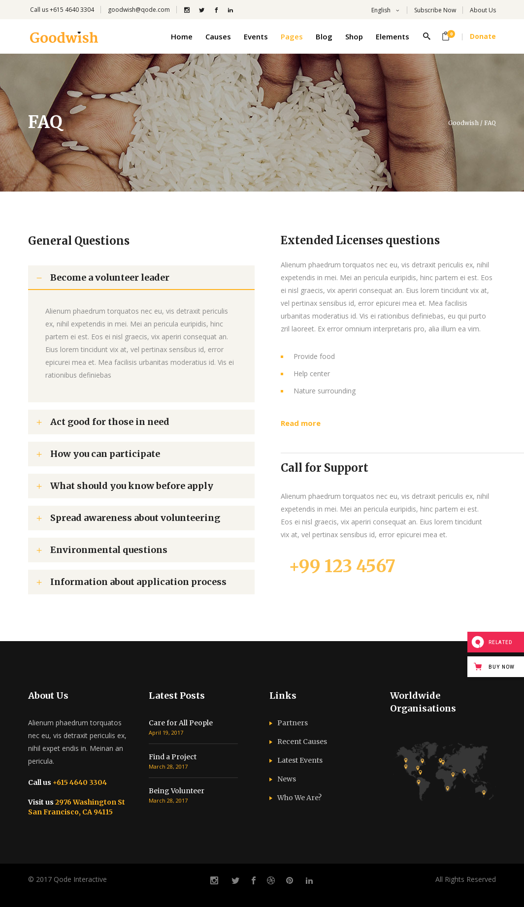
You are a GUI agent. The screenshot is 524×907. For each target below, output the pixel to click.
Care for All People (181, 722)
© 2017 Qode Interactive (67, 879)
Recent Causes (302, 741)
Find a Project (172, 756)
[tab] (141, 277)
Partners (292, 722)
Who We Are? (299, 797)
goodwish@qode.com (139, 9)
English (380, 10)
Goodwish (463, 123)
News (286, 779)
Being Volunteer (176, 790)
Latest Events (300, 760)
